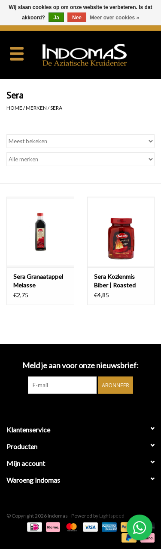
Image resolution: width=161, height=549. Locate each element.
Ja (56, 18)
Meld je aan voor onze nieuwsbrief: (80, 365)
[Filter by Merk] (80, 159)
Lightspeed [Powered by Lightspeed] (112, 515)
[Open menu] (16, 53)
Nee (77, 18)
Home (14, 108)
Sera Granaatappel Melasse (38, 281)
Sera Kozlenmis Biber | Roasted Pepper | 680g (115, 281)
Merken (36, 108)
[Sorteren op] (80, 141)
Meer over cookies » (114, 18)
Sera (56, 108)
